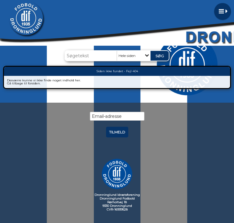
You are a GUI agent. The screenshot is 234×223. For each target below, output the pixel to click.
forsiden (34, 83)
